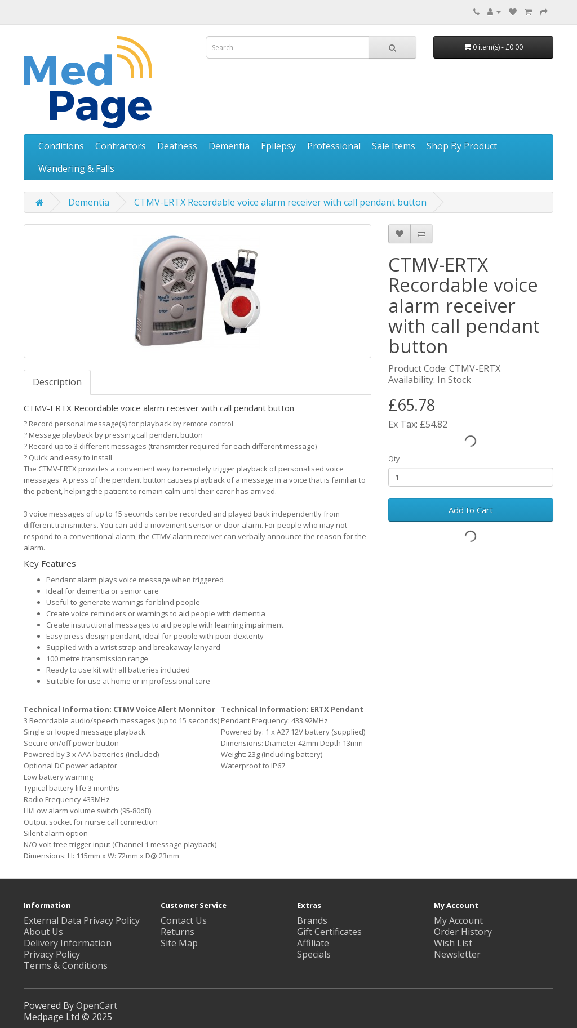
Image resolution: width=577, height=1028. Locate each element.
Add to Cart (471, 509)
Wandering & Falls (76, 168)
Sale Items (393, 146)
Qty (394, 459)
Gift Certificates (329, 931)
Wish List (453, 943)
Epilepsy (278, 146)
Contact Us (184, 920)
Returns (177, 931)
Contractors (120, 146)
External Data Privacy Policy (82, 920)
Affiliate (313, 943)
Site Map (179, 943)
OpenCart (96, 1005)
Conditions (61, 146)
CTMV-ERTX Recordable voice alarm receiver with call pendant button (280, 202)
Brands (312, 920)
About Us (43, 931)
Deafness (177, 146)
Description (57, 382)
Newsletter (457, 954)
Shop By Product (462, 146)
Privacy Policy (52, 954)
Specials (314, 954)
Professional (334, 146)
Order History (463, 931)
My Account (458, 920)
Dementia (229, 146)
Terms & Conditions (66, 965)
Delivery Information (68, 943)
